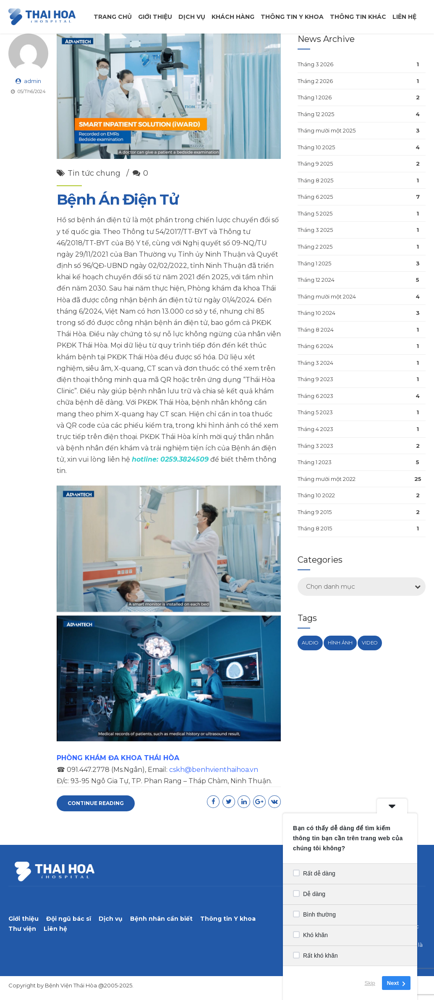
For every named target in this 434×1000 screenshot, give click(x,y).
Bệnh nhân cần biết (161, 918)
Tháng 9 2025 (315, 163)
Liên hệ (404, 17)
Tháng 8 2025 (315, 180)
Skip (370, 983)
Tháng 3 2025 (315, 229)
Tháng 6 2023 (315, 395)
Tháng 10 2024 (316, 312)
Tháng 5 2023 (315, 412)
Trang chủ (113, 17)
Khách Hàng (233, 17)
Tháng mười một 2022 (327, 478)
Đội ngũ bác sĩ (68, 918)
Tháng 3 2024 (315, 362)
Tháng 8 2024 (316, 329)
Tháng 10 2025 (316, 147)
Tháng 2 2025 (315, 246)
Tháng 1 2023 (315, 462)
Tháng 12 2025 (316, 114)
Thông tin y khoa (292, 17)
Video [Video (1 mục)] (370, 643)
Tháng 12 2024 (316, 279)
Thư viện (22, 928)
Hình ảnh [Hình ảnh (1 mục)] (340, 643)
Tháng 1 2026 (315, 97)
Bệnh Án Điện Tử (117, 199)
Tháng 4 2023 (315, 429)
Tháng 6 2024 (315, 346)
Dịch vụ (191, 17)
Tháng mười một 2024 (327, 296)
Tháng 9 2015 (315, 512)
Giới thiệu (155, 17)
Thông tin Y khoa (228, 918)
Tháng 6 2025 (315, 196)
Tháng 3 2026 (315, 64)
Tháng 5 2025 (315, 213)
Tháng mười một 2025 (327, 130)
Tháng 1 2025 (314, 263)
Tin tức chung (94, 173)
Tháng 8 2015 (315, 528)
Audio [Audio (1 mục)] (310, 643)
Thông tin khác (358, 17)
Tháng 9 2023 (315, 379)
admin (32, 81)
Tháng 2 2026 (315, 81)
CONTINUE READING (96, 803)
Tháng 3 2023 (315, 445)
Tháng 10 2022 (316, 495)
